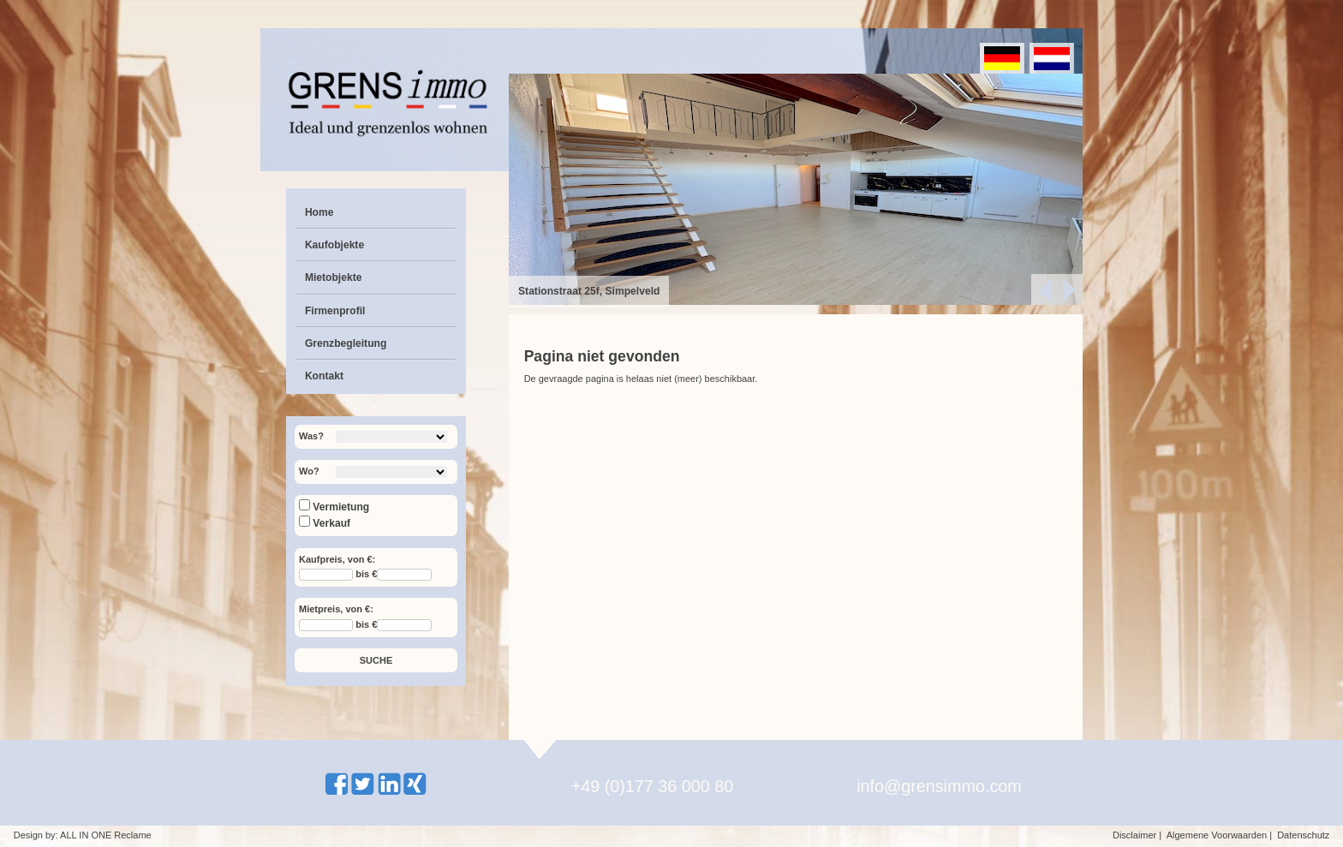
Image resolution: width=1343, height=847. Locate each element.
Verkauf (324, 523)
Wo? (309, 471)
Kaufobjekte (334, 245)
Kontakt (324, 376)
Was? (311, 436)
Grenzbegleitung (345, 343)
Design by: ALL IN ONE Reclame (83, 835)
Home (319, 212)
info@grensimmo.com (939, 786)
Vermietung (334, 507)
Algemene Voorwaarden (1217, 835)
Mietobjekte (333, 277)
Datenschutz (1303, 835)
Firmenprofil (335, 311)
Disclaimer (1134, 835)
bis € (366, 575)
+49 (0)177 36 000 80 (652, 786)
